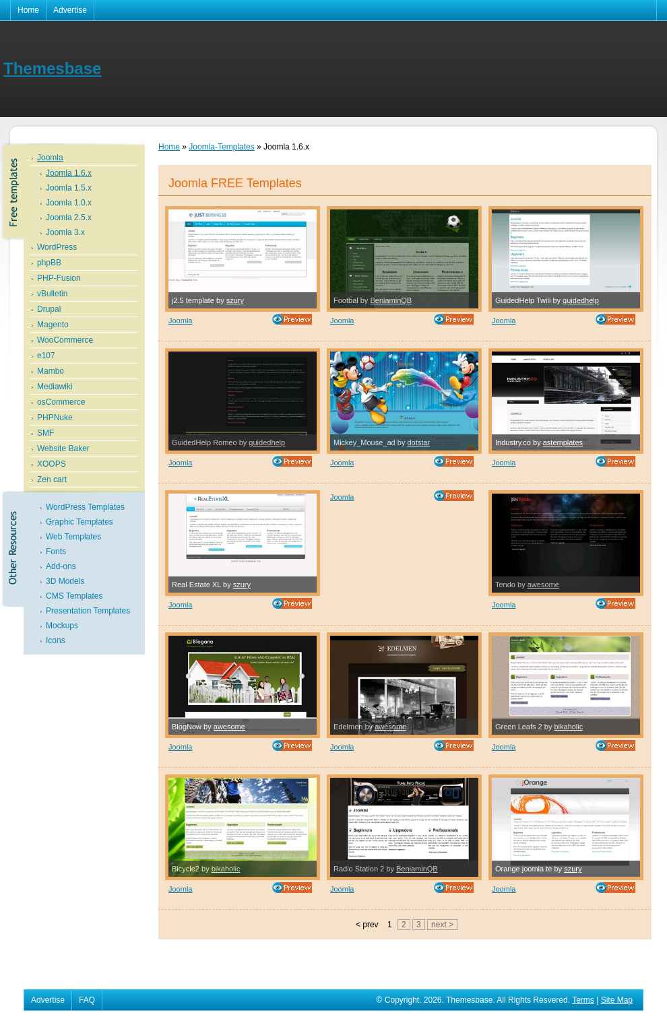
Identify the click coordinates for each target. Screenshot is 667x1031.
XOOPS (51, 464)
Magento (53, 324)
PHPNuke (55, 417)
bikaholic (568, 727)
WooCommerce (65, 340)
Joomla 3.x (65, 232)
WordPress (57, 247)
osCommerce (61, 402)
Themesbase (52, 68)
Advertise (70, 10)
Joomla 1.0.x (69, 202)
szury (235, 300)
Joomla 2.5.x (69, 217)
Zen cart (52, 479)
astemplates (563, 442)
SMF (45, 433)
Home (28, 10)
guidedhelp (581, 300)
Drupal (49, 309)
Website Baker (63, 448)
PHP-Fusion (59, 278)
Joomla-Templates (221, 147)
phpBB (49, 262)
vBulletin (52, 293)
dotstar (418, 442)
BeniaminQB (391, 300)
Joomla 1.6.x (69, 173)
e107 (46, 355)
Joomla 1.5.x (69, 188)
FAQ (87, 1000)
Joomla (50, 157)
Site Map (617, 1000)
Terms (583, 1000)
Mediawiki (55, 386)
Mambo (50, 371)
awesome (543, 584)
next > (442, 924)
